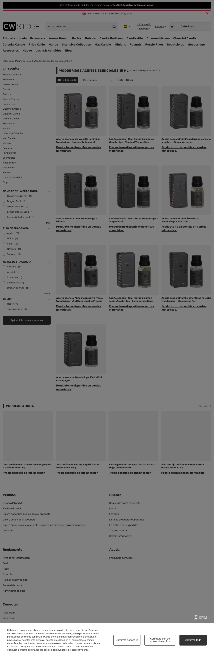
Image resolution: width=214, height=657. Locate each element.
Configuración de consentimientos (160, 640)
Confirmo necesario (127, 640)
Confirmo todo (193, 640)
